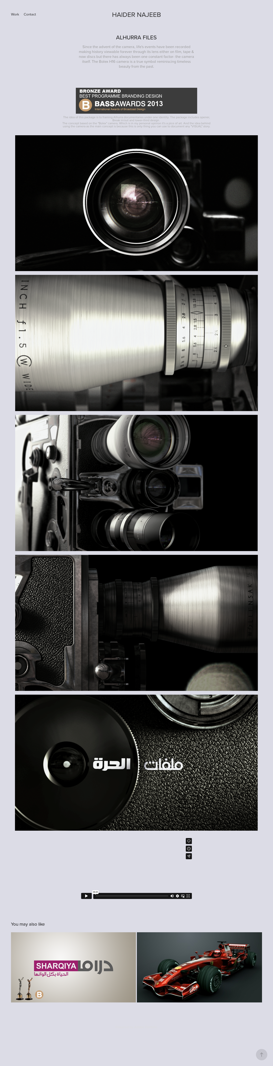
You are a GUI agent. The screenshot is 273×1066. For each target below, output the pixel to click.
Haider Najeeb (136, 14)
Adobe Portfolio (145, 1027)
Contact (30, 14)
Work (15, 14)
